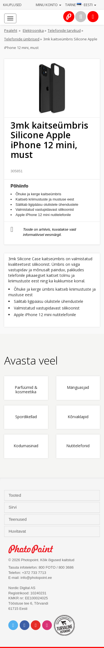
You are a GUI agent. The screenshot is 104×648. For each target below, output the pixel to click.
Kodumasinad (26, 446)
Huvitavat (18, 531)
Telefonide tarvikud (64, 30)
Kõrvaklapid (78, 417)
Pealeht (10, 30)
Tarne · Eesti (80, 4)
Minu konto (48, 4)
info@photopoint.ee (36, 578)
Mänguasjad (78, 387)
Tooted (15, 495)
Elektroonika (33, 30)
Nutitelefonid (78, 446)
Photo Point (33, 549)
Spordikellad (26, 417)
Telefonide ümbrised (21, 39)
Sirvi (13, 507)
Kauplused (12, 4)
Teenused (18, 519)
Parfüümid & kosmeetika (26, 389)
